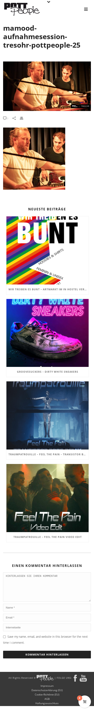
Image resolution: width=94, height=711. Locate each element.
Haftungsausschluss (47, 708)
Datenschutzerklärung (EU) (47, 695)
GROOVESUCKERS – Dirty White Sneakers (47, 372)
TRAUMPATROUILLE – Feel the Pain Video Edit (47, 537)
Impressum (47, 691)
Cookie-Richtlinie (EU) (47, 699)
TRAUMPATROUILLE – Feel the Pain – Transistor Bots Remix (48, 454)
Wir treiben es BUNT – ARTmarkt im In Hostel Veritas (48, 289)
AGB (47, 704)
